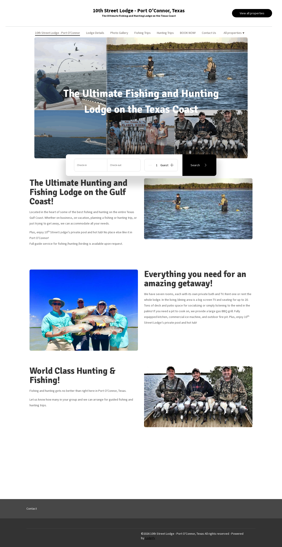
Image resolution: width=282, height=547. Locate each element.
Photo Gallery (119, 33)
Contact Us (209, 33)
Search (199, 165)
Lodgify (150, 538)
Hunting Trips (165, 33)
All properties (234, 33)
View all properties (252, 13)
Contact (31, 509)
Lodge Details (95, 33)
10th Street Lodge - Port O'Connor (57, 33)
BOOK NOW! (188, 33)
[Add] (171, 165)
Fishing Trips (142, 33)
